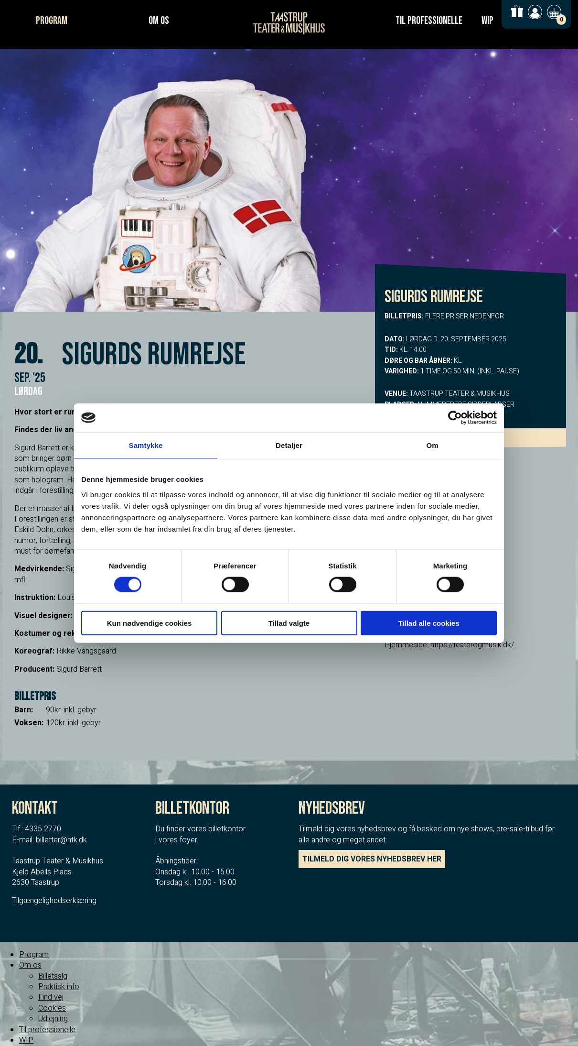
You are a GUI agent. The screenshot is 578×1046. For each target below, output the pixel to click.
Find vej (51, 997)
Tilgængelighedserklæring (54, 900)
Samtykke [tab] (146, 445)
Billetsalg (52, 976)
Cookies (52, 1008)
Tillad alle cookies (428, 623)
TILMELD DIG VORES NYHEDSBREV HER (371, 859)
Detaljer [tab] (289, 445)
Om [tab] (432, 445)
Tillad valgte (289, 623)
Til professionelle (429, 20)
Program (51, 20)
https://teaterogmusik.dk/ (472, 645)
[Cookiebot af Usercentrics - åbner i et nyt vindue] (455, 418)
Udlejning (53, 1018)
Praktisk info (58, 986)
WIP (487, 20)
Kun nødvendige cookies (149, 623)
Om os (159, 20)
